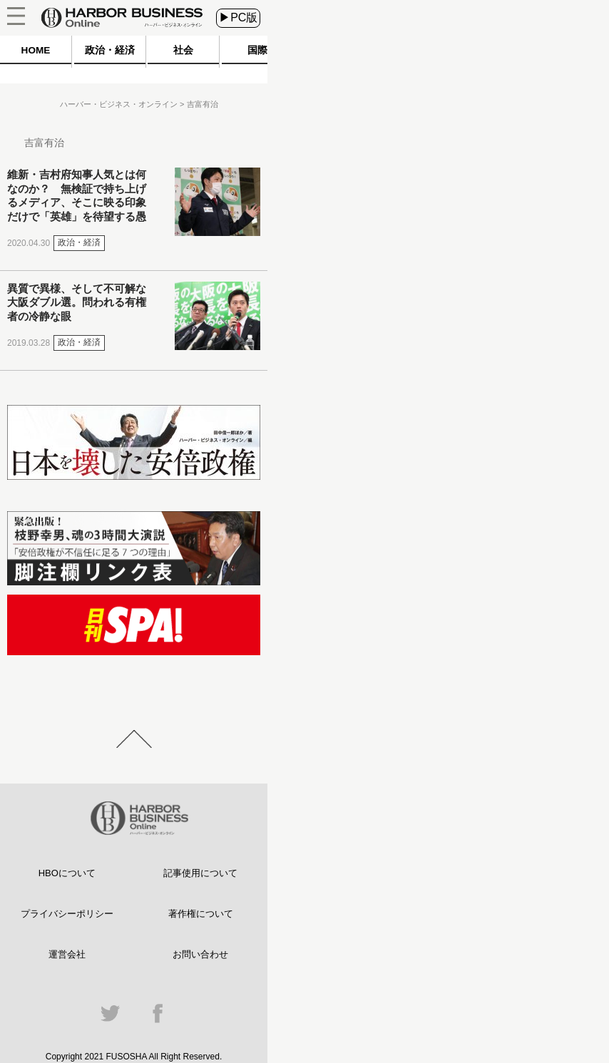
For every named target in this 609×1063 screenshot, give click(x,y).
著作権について (200, 913)
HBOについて (67, 873)
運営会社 (67, 954)
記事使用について (200, 873)
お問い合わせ (200, 954)
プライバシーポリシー (67, 913)
